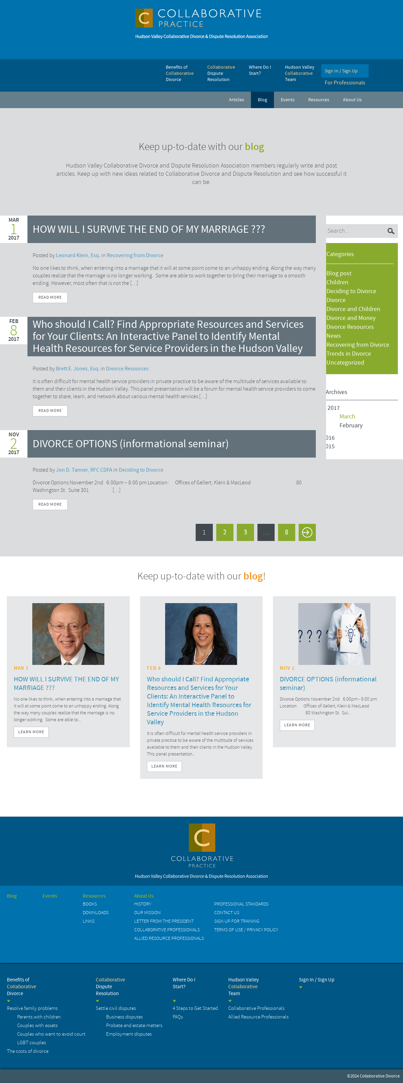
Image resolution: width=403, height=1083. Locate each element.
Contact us (226, 912)
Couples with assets (37, 1025)
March (347, 416)
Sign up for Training (236, 921)
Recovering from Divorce (357, 345)
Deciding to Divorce (351, 291)
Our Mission (147, 912)
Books (90, 904)
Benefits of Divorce (21, 987)
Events (50, 896)
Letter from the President (164, 921)
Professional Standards (241, 904)
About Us (143, 896)
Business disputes (124, 1017)
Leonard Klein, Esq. (78, 255)
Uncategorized (345, 363)
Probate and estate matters (134, 1025)
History (142, 904)
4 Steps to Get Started (195, 1008)
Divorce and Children (353, 309)
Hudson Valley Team (243, 987)
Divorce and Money (351, 318)
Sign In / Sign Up (316, 980)
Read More (50, 297)
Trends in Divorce (348, 354)
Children (337, 282)
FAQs (178, 1017)
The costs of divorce (27, 1051)
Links (88, 921)
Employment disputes (129, 1034)
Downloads (95, 912)
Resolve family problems (32, 1008)
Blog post (339, 273)
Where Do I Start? (184, 983)
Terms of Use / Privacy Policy (246, 930)
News (333, 336)
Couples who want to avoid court (51, 1034)
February (350, 425)
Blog (12, 896)
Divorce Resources (350, 327)
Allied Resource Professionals (169, 938)
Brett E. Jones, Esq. (78, 368)
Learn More (31, 732)
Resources (94, 896)
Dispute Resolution (110, 987)
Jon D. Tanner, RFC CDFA (84, 469)
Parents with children (39, 1017)
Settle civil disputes (116, 1008)
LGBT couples (31, 1042)
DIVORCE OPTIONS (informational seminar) (131, 444)
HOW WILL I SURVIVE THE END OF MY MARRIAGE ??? (149, 229)
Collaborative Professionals (167, 930)
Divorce (336, 300)
